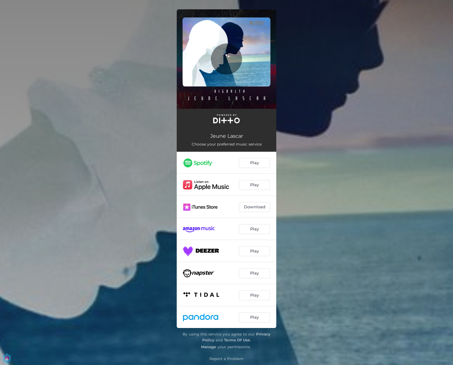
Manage (208, 346)
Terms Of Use (237, 340)
